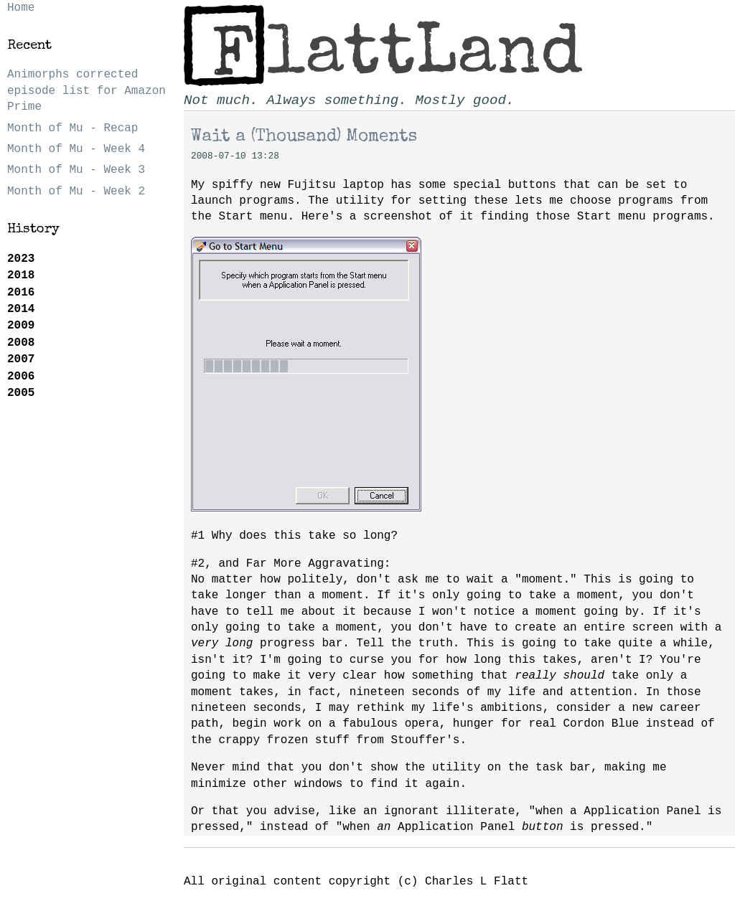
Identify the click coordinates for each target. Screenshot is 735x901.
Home (20, 7)
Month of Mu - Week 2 (76, 191)
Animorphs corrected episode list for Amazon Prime (86, 90)
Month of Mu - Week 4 (76, 149)
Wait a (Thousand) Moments (304, 137)
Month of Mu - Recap (72, 128)
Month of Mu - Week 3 (76, 170)
